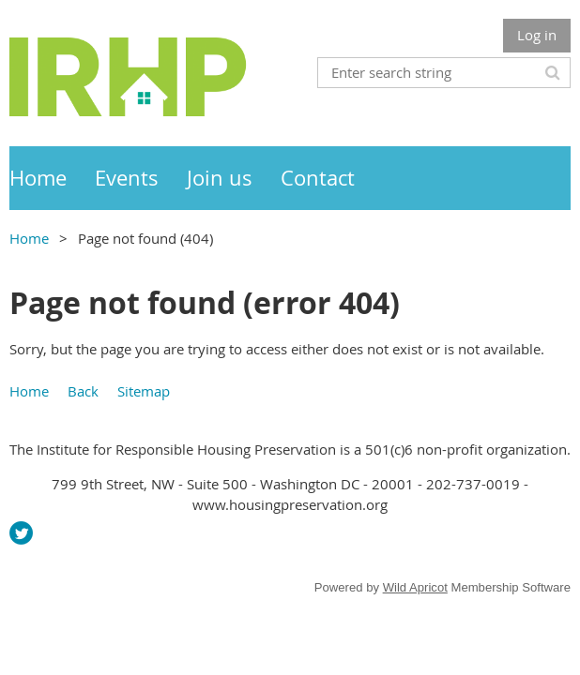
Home (29, 238)
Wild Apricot (415, 587)
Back (83, 391)
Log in (537, 34)
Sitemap (143, 391)
